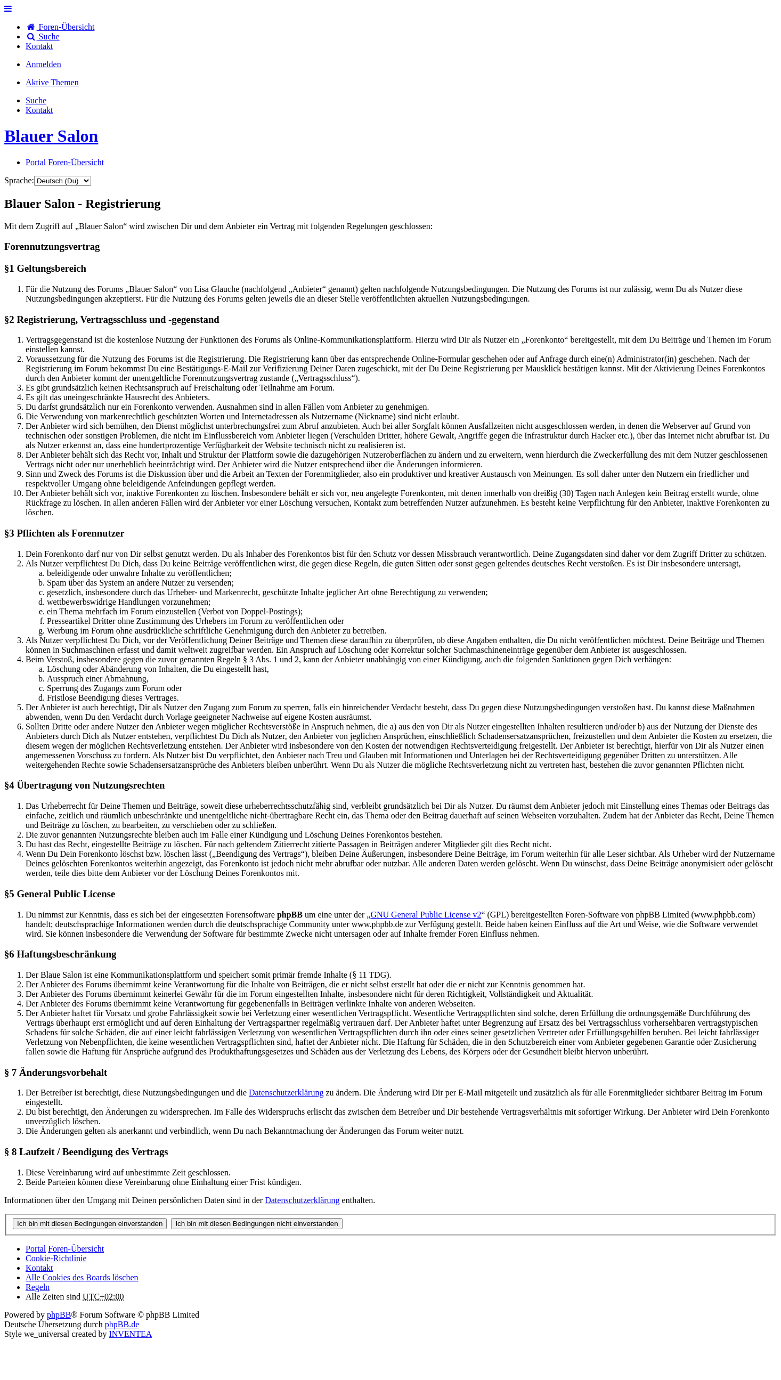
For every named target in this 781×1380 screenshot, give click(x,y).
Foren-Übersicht (76, 1248)
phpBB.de (122, 1324)
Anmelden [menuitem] (43, 64)
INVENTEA (130, 1333)
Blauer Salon (51, 135)
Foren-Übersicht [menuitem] (60, 26)
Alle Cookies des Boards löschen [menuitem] (82, 1277)
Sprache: (19, 180)
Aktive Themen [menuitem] (52, 82)
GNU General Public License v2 (425, 914)
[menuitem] (39, 46)
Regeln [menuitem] (38, 1287)
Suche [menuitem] (43, 36)
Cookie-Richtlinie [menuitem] (56, 1258)
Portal (36, 162)
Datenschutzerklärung (286, 1092)
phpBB (59, 1314)
